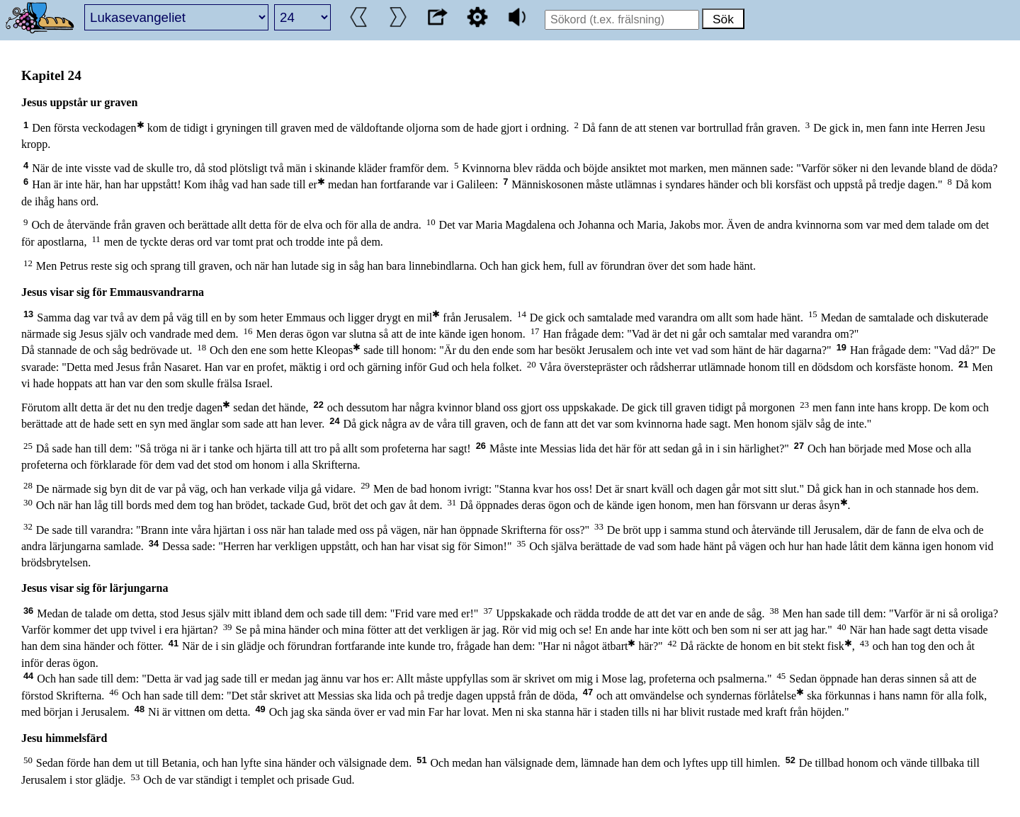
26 (481, 445)
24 (334, 421)
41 (173, 643)
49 (260, 709)
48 (139, 709)
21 (963, 364)
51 (421, 760)
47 (588, 692)
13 (28, 314)
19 (841, 347)
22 (319, 404)
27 (799, 445)
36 (28, 610)
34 (154, 543)
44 (28, 675)
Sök (723, 19)
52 (790, 760)
